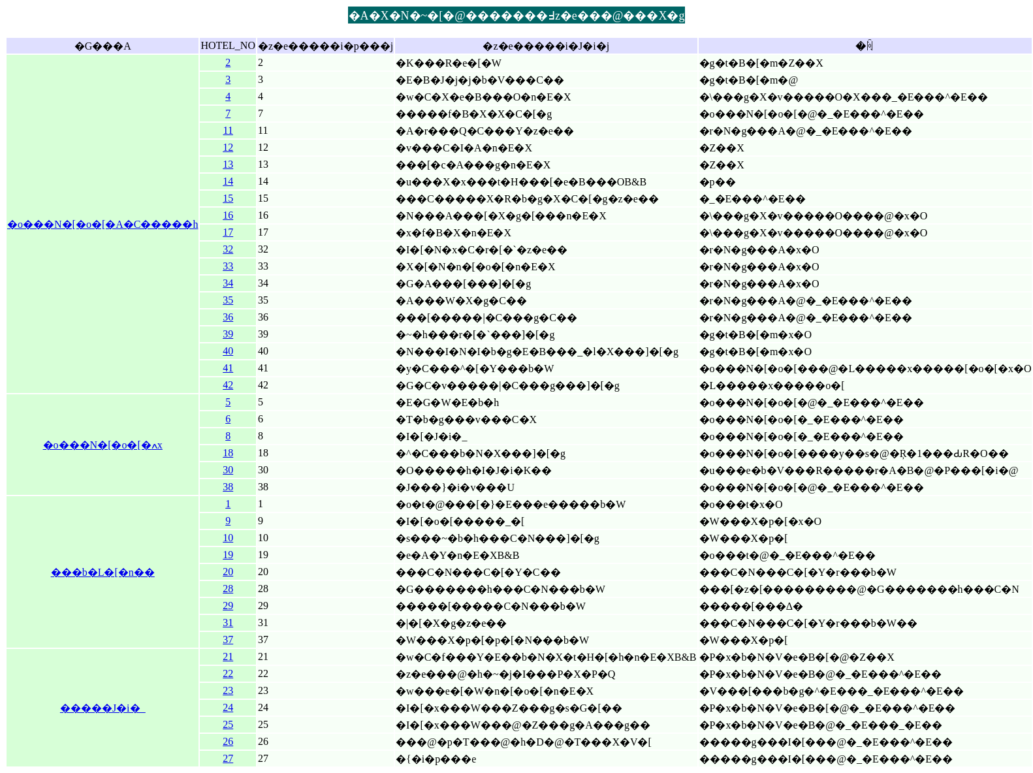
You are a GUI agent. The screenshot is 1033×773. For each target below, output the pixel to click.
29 (228, 605)
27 (228, 758)
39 (228, 333)
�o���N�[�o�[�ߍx (103, 444)
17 (228, 232)
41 (228, 367)
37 (228, 639)
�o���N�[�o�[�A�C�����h (102, 224)
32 (228, 249)
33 (228, 266)
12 (228, 147)
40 (228, 350)
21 (228, 656)
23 (228, 690)
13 (228, 164)
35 (228, 300)
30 (228, 469)
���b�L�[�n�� (103, 572)
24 (228, 707)
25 (228, 724)
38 (228, 486)
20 (228, 571)
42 (228, 384)
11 (228, 130)
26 (228, 741)
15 (228, 198)
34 (228, 283)
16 (228, 215)
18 (228, 452)
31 (228, 622)
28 (228, 588)
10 (228, 537)
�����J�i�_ (103, 708)
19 (228, 554)
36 (228, 317)
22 (228, 673)
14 (228, 181)
